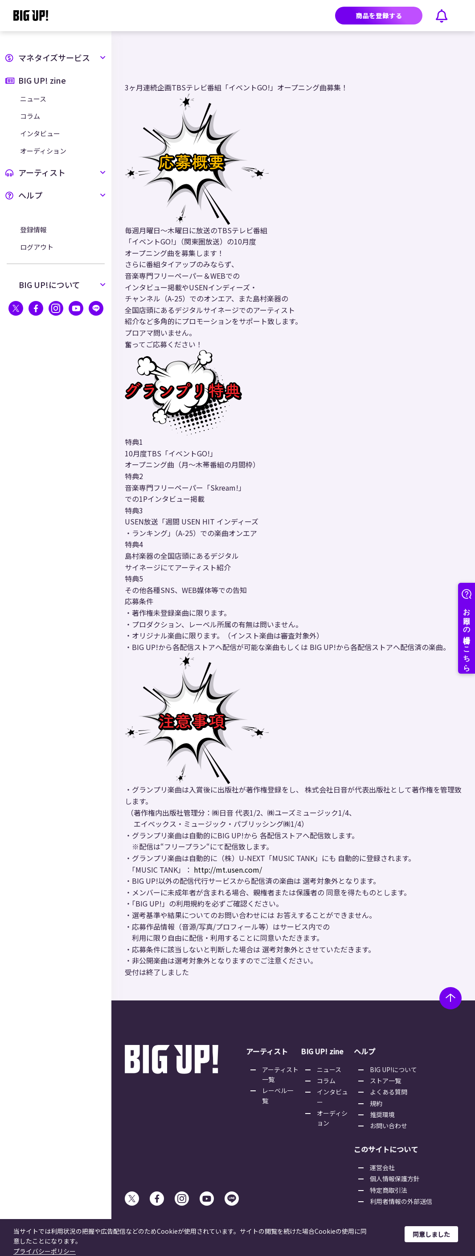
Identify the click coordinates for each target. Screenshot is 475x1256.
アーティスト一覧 (280, 1074)
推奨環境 (382, 1114)
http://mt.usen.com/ (228, 869)
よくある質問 (388, 1091)
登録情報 (33, 229)
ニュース (33, 98)
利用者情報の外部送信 (401, 1201)
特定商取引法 (388, 1190)
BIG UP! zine (35, 80)
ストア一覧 (385, 1080)
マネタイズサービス (55, 57)
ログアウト (36, 247)
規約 (376, 1103)
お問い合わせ (388, 1125)
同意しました (431, 1234)
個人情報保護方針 (395, 1178)
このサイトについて (386, 1149)
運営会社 (382, 1167)
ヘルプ (55, 195)
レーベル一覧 (277, 1095)
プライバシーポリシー (44, 1251)
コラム (30, 116)
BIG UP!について (62, 284)
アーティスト (55, 172)
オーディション (43, 150)
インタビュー (40, 133)
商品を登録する (379, 15)
